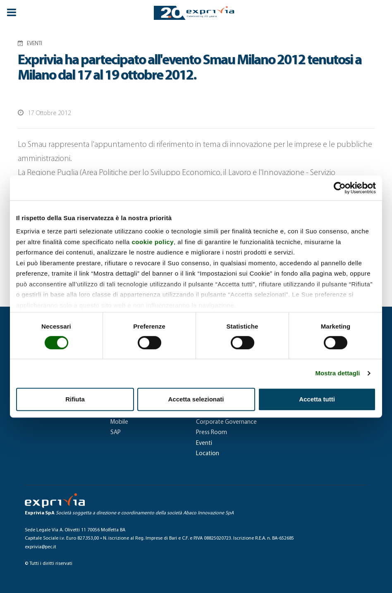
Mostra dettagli (337, 373)
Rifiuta (75, 399)
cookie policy (152, 241)
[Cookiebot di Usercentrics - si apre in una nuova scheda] (340, 188)
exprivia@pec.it (40, 547)
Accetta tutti (317, 399)
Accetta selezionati (196, 399)
